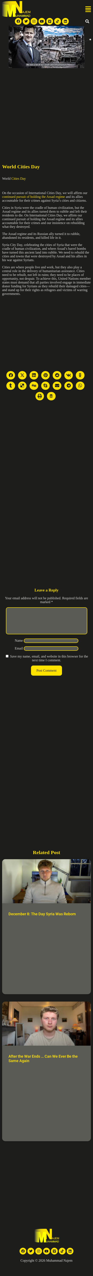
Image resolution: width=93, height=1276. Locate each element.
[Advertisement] (40, 109)
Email (19, 653)
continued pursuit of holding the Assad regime (33, 196)
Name (19, 645)
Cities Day (18, 178)
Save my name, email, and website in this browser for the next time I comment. (49, 663)
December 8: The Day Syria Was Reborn (42, 919)
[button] (88, 9)
